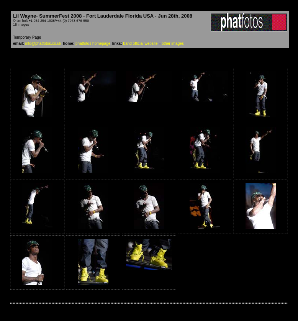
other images (173, 43)
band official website (140, 43)
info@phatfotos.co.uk (43, 43)
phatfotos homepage (92, 43)
